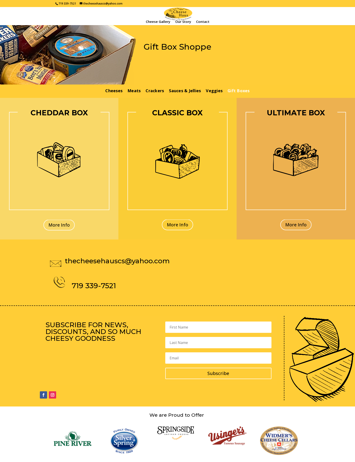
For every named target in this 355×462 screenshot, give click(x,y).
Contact (202, 22)
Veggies (214, 91)
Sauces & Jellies (185, 91)
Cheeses (113, 91)
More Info (59, 225)
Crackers (155, 91)
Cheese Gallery (158, 22)
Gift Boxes (239, 91)
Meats (134, 91)
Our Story (183, 22)
